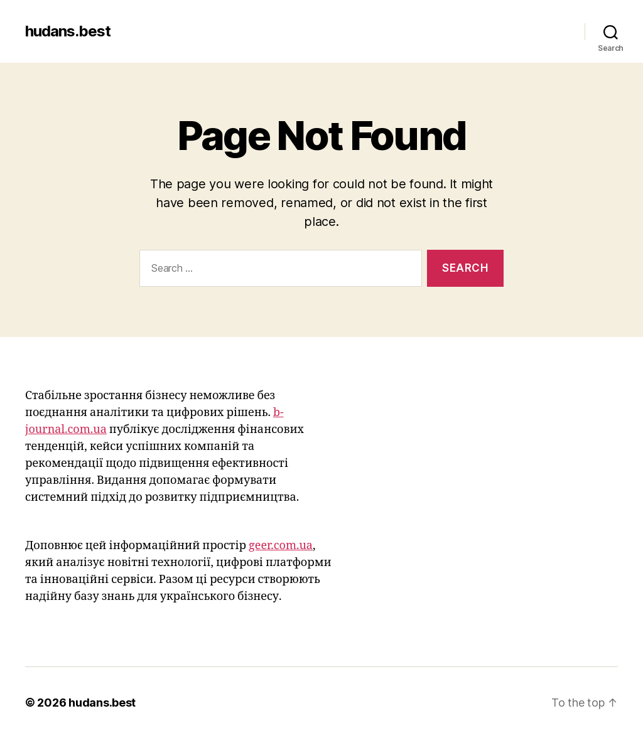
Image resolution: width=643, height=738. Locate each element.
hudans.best (68, 31)
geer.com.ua (281, 545)
